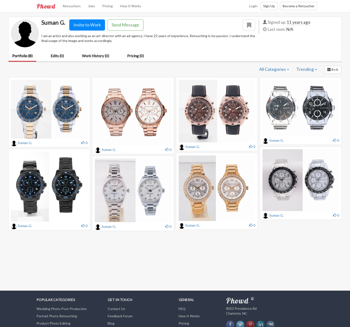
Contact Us (116, 309)
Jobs (91, 6)
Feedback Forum (120, 316)
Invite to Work (87, 24)
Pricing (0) (135, 56)
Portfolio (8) (22, 56)
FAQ (182, 309)
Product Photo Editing (53, 323)
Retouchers (72, 6)
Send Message (125, 24)
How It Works (130, 6)
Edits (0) (57, 56)
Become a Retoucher (299, 6)
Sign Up (269, 6)
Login (253, 6)
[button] (332, 69)
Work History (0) (95, 56)
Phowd (45, 6)
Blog (111, 323)
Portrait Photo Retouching (56, 316)
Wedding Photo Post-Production (61, 309)
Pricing (107, 6)
